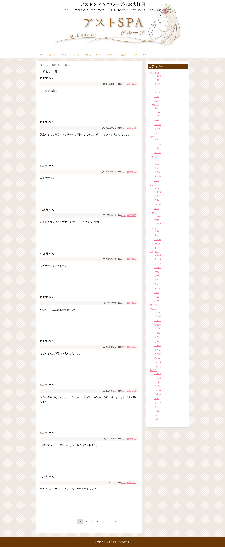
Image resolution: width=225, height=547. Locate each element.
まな (156, 280)
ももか (157, 411)
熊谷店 (88, 54)
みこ (156, 407)
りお (156, 96)
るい (156, 208)
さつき (157, 259)
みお (156, 200)
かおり (157, 324)
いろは (157, 373)
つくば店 (122, 54)
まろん (157, 172)
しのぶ (157, 215)
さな (156, 140)
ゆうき (157, 362)
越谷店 (52, 54)
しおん (157, 333)
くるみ (157, 84)
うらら (157, 112)
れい (156, 133)
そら (156, 187)
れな (156, 100)
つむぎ (157, 394)
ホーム (41, 54)
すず (156, 220)
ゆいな (157, 204)
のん (156, 271)
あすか (157, 312)
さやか (157, 386)
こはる (157, 382)
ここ (156, 160)
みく (156, 284)
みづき (157, 354)
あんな (157, 316)
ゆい (156, 292)
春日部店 (65, 54)
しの (156, 88)
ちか (156, 337)
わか (156, 301)
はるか (157, 345)
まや (156, 168)
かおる (157, 80)
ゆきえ (157, 366)
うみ (156, 231)
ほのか (157, 152)
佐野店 (110, 54)
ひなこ (157, 224)
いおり (157, 76)
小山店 (99, 54)
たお (156, 148)
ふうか (157, 92)
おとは (157, 377)
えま (156, 235)
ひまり (157, 192)
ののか (157, 243)
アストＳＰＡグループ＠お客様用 (112, 4)
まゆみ (157, 349)
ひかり (157, 124)
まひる (157, 196)
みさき (157, 176)
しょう (157, 263)
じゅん (157, 267)
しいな (157, 144)
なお (156, 341)
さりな (157, 239)
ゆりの (157, 419)
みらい (157, 358)
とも (156, 398)
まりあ (157, 402)
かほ (156, 116)
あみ (156, 108)
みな (156, 180)
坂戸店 (77, 54)
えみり (157, 255)
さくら (157, 329)
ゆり (156, 415)
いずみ (157, 320)
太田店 (145, 54)
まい (156, 248)
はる (156, 164)
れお (123, 84)
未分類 (153, 305)
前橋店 (134, 54)
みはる (157, 288)
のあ (156, 120)
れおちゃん (47, 78)
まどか (157, 128)
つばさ (157, 390)
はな (156, 276)
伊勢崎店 (154, 105)
